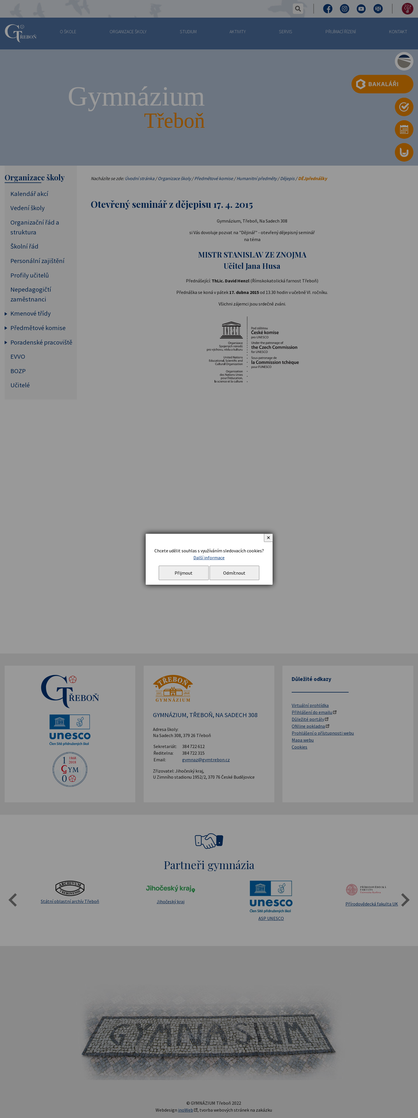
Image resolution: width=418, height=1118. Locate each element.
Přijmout (184, 573)
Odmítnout (234, 573)
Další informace (209, 557)
